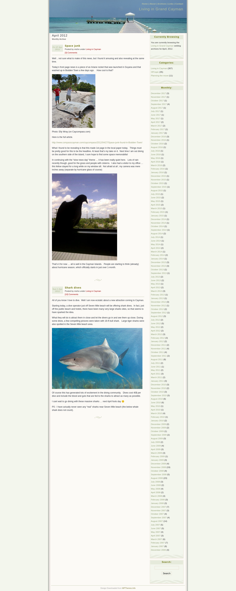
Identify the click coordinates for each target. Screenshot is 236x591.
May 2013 (155, 284)
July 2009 (155, 442)
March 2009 (156, 453)
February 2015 (158, 212)
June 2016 (156, 154)
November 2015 (158, 179)
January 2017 (157, 133)
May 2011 (155, 370)
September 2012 (159, 312)
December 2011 (158, 345)
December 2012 (158, 302)
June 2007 (156, 528)
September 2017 (159, 104)
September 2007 (159, 517)
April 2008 (156, 492)
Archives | (162, 4)
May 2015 (155, 201)
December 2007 (158, 507)
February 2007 (158, 542)
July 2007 (155, 525)
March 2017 (156, 125)
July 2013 (155, 277)
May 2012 (155, 327)
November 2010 (158, 388)
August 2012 (157, 316)
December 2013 (158, 262)
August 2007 (157, 521)
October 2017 (157, 100)
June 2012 (156, 323)
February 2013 (158, 294)
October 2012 (157, 309)
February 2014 (158, 255)
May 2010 (155, 406)
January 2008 (157, 503)
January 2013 (157, 298)
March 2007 (156, 539)
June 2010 (156, 402)
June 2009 (156, 445)
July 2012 (155, 320)
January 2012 (157, 341)
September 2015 (159, 187)
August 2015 (157, 190)
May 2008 (155, 489)
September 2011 (159, 356)
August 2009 (157, 438)
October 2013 (157, 269)
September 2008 (159, 474)
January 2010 (157, 420)
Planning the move (159, 75)
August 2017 (157, 108)
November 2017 (158, 97)
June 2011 (156, 366)
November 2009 (158, 427)
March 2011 (156, 377)
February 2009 (158, 456)
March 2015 (156, 208)
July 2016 (155, 151)
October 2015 (157, 183)
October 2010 (157, 392)
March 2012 (156, 334)
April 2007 (156, 535)
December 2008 (158, 463)
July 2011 (155, 363)
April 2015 (156, 205)
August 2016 (157, 147)
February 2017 (158, 129)
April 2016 (156, 161)
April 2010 (156, 409)
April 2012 (156, 330)
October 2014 (157, 226)
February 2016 (158, 169)
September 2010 (159, 395)
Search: (167, 562)
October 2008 (157, 471)
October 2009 (157, 431)
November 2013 (158, 266)
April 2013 (156, 287)
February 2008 (158, 499)
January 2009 (157, 460)
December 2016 (158, 136)
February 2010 (158, 417)
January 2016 (157, 172)
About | (153, 4)
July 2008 (155, 481)
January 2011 (157, 381)
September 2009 (159, 435)
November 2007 (158, 510)
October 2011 (157, 352)
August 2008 (157, 478)
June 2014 (156, 241)
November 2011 (158, 348)
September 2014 (159, 230)
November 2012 (158, 305)
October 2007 (157, 514)
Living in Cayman (93, 49)
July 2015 (155, 194)
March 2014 (156, 251)
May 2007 (155, 532)
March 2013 (156, 291)
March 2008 (156, 496)
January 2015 (157, 215)
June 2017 (156, 115)
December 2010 (158, 384)
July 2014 (155, 237)
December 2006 (158, 550)
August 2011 (157, 359)
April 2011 (156, 373)
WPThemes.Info (128, 588)
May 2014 (155, 244)
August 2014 (157, 233)
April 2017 (156, 122)
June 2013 (156, 280)
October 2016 (157, 143)
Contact (179, 4)
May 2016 (155, 158)
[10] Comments (71, 294)
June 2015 (156, 197)
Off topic (155, 72)
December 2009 (158, 424)
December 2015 (158, 176)
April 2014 (156, 248)
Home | (145, 4)
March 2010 (156, 413)
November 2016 (158, 140)
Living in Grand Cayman (161, 9)
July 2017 (155, 111)
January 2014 (157, 258)
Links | (171, 4)
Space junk (72, 45)
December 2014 (158, 219)
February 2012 (158, 338)
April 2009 (156, 449)
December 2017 (158, 93)
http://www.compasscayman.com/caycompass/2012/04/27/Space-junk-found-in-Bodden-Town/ (97, 142)
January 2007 (157, 546)
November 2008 (158, 467)
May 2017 (155, 118)
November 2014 (158, 223)
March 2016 (156, 165)
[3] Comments (71, 53)
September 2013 (159, 273)
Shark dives (73, 287)
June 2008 (156, 485)
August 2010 (157, 399)
